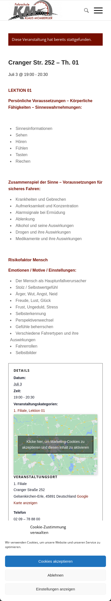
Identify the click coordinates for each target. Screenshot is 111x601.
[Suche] (84, 10)
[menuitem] (84, 10)
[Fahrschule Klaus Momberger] (46, 10)
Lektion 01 (37, 411)
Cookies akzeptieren (56, 561)
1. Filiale (20, 411)
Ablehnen (55, 575)
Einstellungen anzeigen (55, 589)
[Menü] (96, 10)
